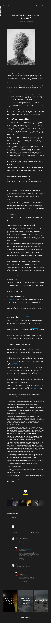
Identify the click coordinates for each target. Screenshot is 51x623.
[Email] (16, 513)
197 (14, 126)
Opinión (23, 21)
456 (35, 169)
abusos (26, 251)
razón (27, 316)
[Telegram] (12, 513)
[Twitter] (9, 513)
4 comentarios (30, 21)
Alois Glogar (6, 5)
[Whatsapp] (10, 513)
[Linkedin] (13, 513)
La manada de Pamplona (20, 245)
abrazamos (28, 213)
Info (47, 5)
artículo (15, 363)
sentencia (10, 245)
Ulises (17, 564)
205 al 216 (10, 172)
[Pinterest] (14, 513)
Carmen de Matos (11, 299)
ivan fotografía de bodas (20, 538)
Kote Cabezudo (34, 328)
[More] (17, 513)
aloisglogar (21, 547)
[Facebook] (7, 513)
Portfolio (37, 5)
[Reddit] (0, 14)
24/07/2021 (14, 517)
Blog (43, 5)
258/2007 (36, 388)
